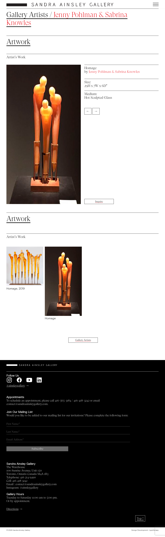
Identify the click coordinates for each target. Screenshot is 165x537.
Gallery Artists (27, 15)
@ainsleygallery (29, 487)
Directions (12, 509)
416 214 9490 (28, 477)
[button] (140, 4)
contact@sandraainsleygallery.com (36, 484)
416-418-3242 (81, 400)
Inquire (99, 201)
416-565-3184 (63, 400)
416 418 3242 (19, 480)
